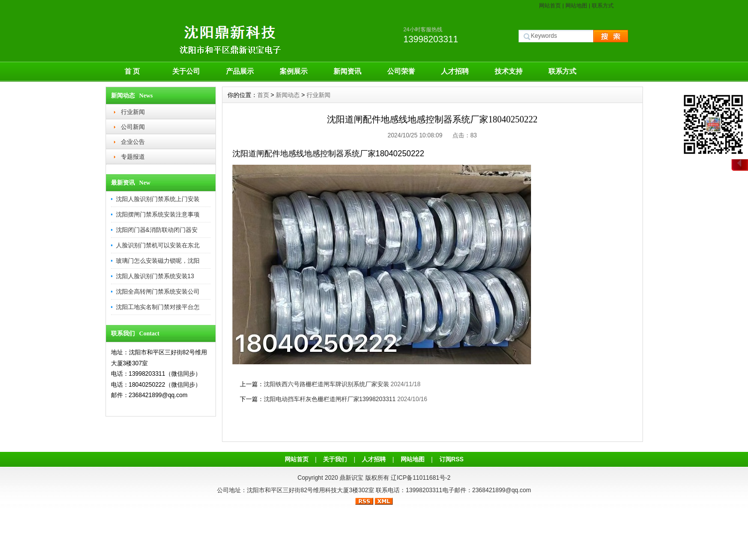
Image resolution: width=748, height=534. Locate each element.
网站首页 (550, 5)
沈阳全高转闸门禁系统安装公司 (158, 291)
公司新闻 (133, 126)
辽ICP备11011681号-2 (420, 477)
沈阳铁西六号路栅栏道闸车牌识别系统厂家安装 (326, 384)
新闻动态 (288, 95)
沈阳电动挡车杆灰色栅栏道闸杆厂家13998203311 (330, 399)
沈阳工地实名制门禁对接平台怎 (158, 307)
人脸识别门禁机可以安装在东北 (158, 245)
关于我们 (335, 459)
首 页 (132, 71)
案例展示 (294, 71)
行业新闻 (133, 111)
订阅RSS (451, 459)
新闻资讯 (347, 71)
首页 (263, 95)
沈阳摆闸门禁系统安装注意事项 (158, 214)
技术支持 (509, 71)
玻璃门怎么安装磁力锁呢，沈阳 (158, 260)
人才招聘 (455, 71)
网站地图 (576, 5)
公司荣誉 (401, 71)
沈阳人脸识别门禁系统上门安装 (158, 199)
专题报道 (133, 156)
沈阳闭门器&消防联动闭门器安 (157, 229)
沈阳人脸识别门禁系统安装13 (155, 276)
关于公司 (186, 71)
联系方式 (603, 5)
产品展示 (240, 71)
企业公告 (133, 141)
